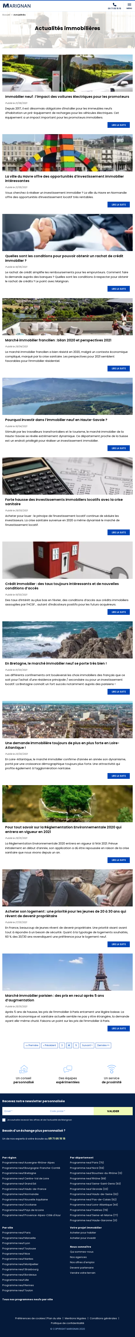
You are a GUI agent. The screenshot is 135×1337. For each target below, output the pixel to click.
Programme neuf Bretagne (19, 1173)
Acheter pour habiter (83, 1232)
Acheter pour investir (83, 1238)
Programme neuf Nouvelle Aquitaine (25, 1199)
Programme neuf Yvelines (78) (89, 1210)
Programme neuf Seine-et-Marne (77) (94, 1215)
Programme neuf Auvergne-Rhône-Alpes (28, 1162)
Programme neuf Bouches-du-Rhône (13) (96, 1173)
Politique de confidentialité (67, 1323)
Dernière (103, 1045)
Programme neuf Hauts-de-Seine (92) (94, 1194)
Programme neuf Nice (16, 1253)
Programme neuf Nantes (17, 1258)
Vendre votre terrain (82, 1272)
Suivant (87, 1045)
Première (32, 1045)
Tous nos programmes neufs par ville (27, 1299)
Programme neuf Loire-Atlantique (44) (94, 1204)
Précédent (49, 1045)
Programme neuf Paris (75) (87, 1162)
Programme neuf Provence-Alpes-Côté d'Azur (31, 1215)
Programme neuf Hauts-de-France (24, 1189)
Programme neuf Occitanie (19, 1204)
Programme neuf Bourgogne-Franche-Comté (31, 1168)
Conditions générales (103, 1318)
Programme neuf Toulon (17, 1290)
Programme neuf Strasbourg (20, 1269)
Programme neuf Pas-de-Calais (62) (93, 1199)
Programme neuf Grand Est (19, 1183)
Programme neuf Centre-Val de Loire (25, 1178)
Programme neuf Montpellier (20, 1264)
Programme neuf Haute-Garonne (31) (93, 1220)
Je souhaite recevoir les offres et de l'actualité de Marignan (39, 1120)
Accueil (6, 15)
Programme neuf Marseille (19, 1238)
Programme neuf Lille (15, 1280)
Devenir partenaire (82, 1267)
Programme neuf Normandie (20, 1194)
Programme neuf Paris (16, 1232)
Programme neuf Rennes (18, 1285)
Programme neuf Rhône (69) (88, 1178)
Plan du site (54, 1318)
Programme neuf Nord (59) (87, 1168)
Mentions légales (75, 1318)
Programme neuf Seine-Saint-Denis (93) (95, 1183)
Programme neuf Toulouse (19, 1248)
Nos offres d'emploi (82, 1262)
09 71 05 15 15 (56, 1138)
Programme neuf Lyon (16, 1243)
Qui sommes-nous (81, 1251)
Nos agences (78, 1257)
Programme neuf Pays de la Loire (23, 1210)
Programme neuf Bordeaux (19, 1274)
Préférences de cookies (30, 1318)
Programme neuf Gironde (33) (89, 1189)
